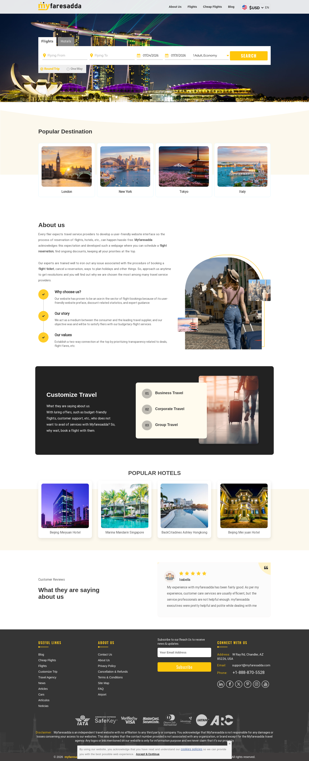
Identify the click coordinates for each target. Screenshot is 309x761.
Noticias (43, 706)
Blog (231, 6)
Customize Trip (47, 671)
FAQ (101, 688)
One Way (75, 69)
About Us (175, 6)
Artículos (43, 700)
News (41, 683)
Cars (41, 694)
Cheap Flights (212, 6)
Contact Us (105, 654)
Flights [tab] (47, 41)
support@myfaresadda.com (251, 665)
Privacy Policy (107, 666)
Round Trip (50, 69)
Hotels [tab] (66, 41)
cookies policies (191, 749)
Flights (192, 6)
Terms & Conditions (110, 677)
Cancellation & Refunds (113, 671)
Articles (43, 688)
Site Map (103, 683)
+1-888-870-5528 (249, 672)
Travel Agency (47, 677)
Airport (102, 694)
